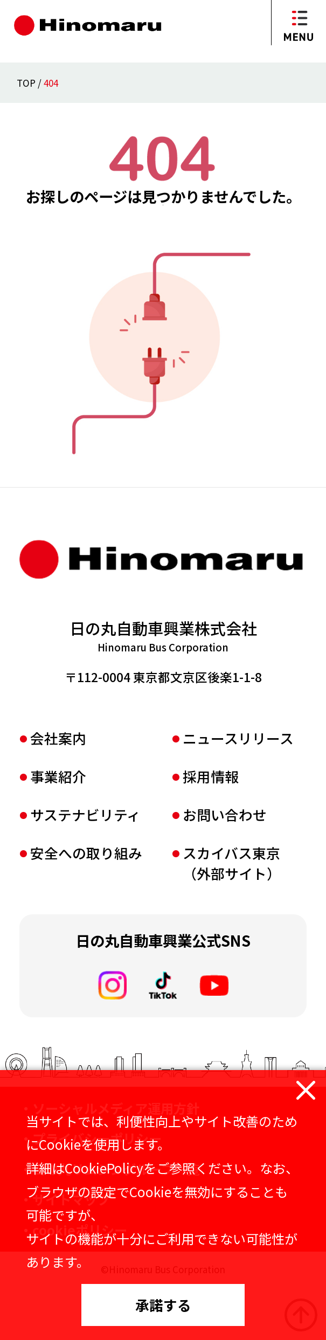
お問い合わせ (225, 867)
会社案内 (58, 790)
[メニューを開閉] (298, 22)
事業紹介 (58, 828)
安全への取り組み (86, 905)
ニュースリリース (238, 790)
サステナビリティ (85, 867)
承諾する (163, 1305)
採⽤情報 (211, 828)
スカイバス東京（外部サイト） (232, 915)
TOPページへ (163, 243)
